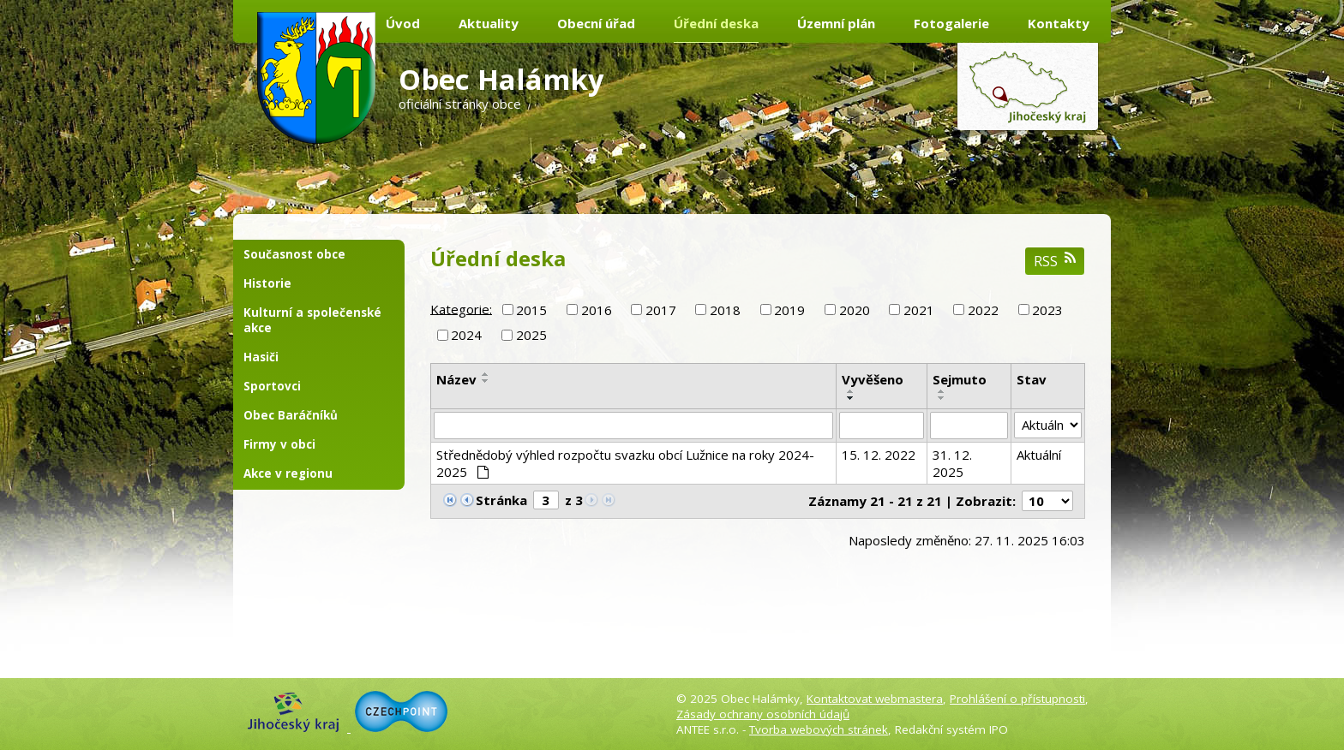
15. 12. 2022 (878, 454)
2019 (789, 309)
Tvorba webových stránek (818, 729)
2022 (983, 309)
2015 (531, 309)
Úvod (403, 23)
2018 (725, 309)
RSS (1055, 261)
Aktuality (489, 23)
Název (456, 379)
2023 (1047, 309)
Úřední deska (716, 23)
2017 (660, 309)
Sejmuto (960, 379)
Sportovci (272, 386)
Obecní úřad (596, 23)
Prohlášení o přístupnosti (1017, 698)
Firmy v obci (279, 444)
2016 (596, 309)
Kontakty (1058, 23)
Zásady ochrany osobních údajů (762, 714)
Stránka (501, 500)
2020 (854, 309)
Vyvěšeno (872, 379)
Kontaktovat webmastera (875, 698)
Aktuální (1039, 454)
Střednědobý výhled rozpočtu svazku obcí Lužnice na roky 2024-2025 (625, 463)
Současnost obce (294, 254)
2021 (918, 309)
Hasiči (261, 357)
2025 (531, 334)
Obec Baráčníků (290, 415)
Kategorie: (461, 308)
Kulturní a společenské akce (312, 320)
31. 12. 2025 (952, 463)
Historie (267, 283)
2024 (466, 334)
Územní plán (836, 23)
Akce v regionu (288, 473)
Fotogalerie (951, 23)
